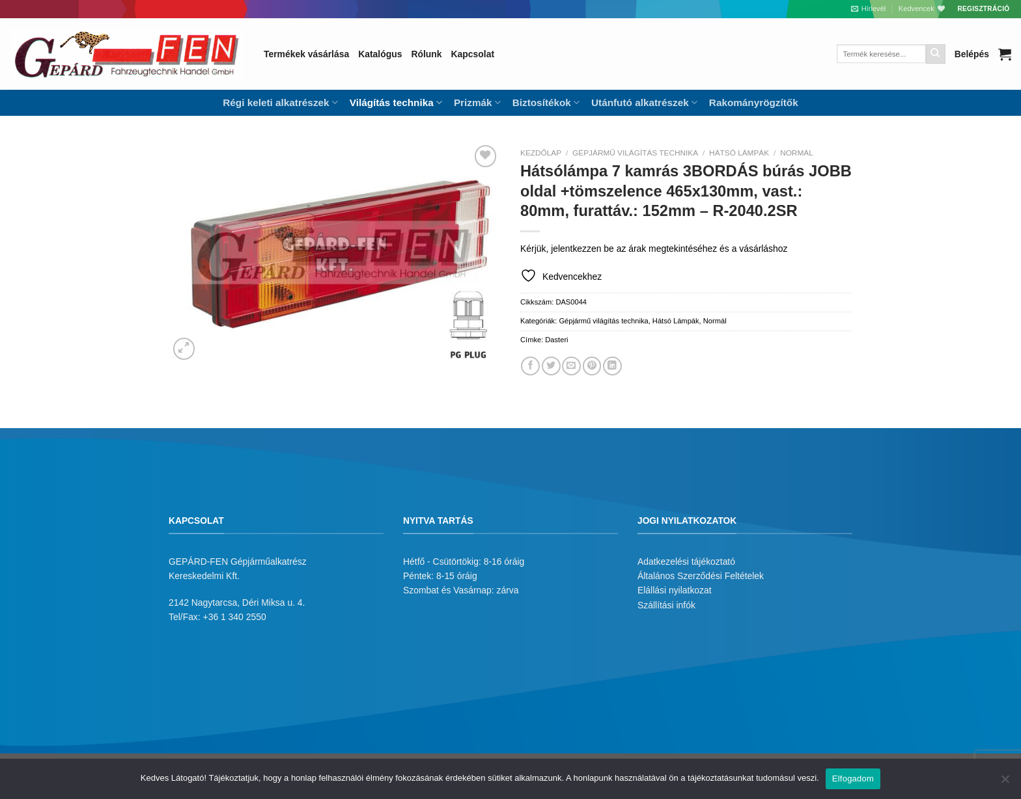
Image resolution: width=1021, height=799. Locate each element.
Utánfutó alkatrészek (644, 102)
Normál (796, 152)
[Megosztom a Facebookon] (530, 366)
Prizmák (477, 102)
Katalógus (380, 54)
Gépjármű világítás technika (635, 152)
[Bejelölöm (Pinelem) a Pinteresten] (592, 366)
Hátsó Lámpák (739, 152)
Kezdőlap (540, 152)
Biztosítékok (546, 102)
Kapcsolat (472, 54)
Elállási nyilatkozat (674, 590)
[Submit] (935, 54)
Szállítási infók (666, 605)
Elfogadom (853, 778)
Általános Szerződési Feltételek (700, 576)
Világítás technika (396, 102)
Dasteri (556, 340)
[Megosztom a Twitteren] (551, 366)
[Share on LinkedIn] (612, 366)
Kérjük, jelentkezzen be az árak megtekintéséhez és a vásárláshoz (653, 248)
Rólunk (426, 54)
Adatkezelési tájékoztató (686, 561)
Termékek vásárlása (306, 54)
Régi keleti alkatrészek (280, 102)
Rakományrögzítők (753, 102)
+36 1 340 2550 (234, 617)
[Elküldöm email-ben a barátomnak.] (571, 366)
